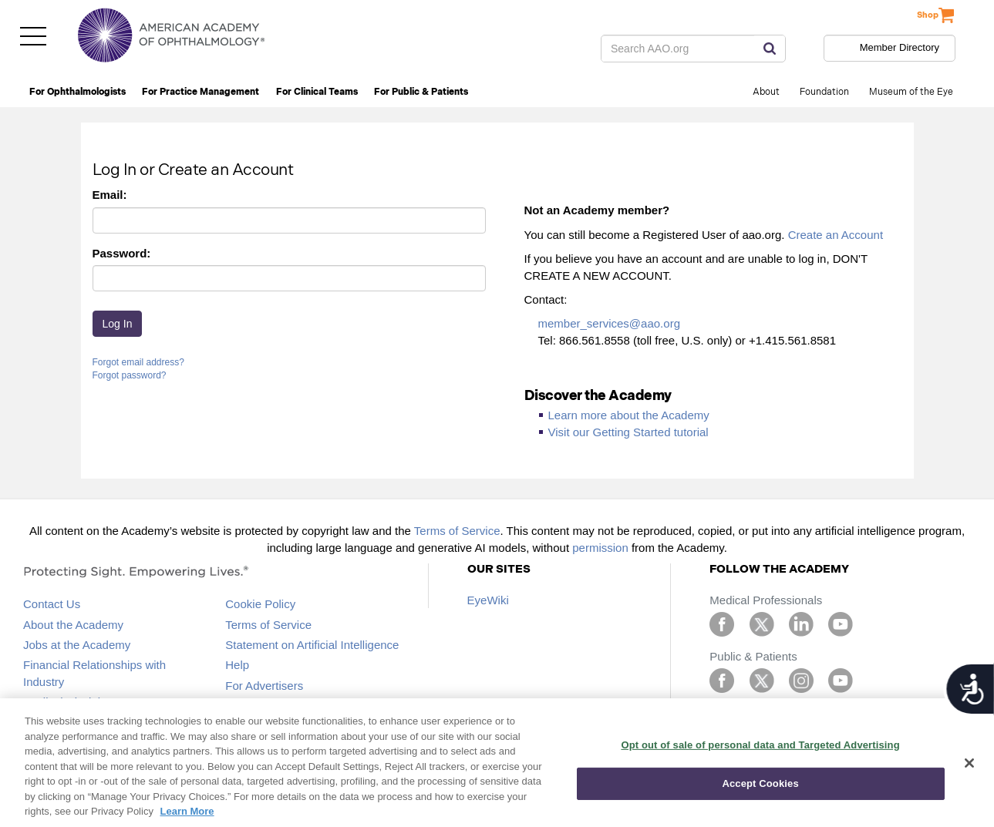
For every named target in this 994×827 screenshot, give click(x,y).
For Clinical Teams (317, 92)
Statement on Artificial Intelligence (312, 644)
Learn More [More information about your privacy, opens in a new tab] (187, 811)
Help (237, 664)
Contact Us (51, 603)
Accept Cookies (760, 783)
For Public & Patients (421, 92)
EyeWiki (488, 600)
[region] (497, 762)
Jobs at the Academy (76, 644)
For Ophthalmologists (77, 92)
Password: (122, 253)
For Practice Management (200, 92)
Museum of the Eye (911, 92)
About (766, 92)
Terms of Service (457, 530)
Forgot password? (130, 375)
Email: (110, 194)
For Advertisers (264, 685)
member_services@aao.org (609, 323)
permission (600, 547)
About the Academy (73, 624)
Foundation (824, 92)
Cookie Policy (260, 603)
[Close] (969, 763)
